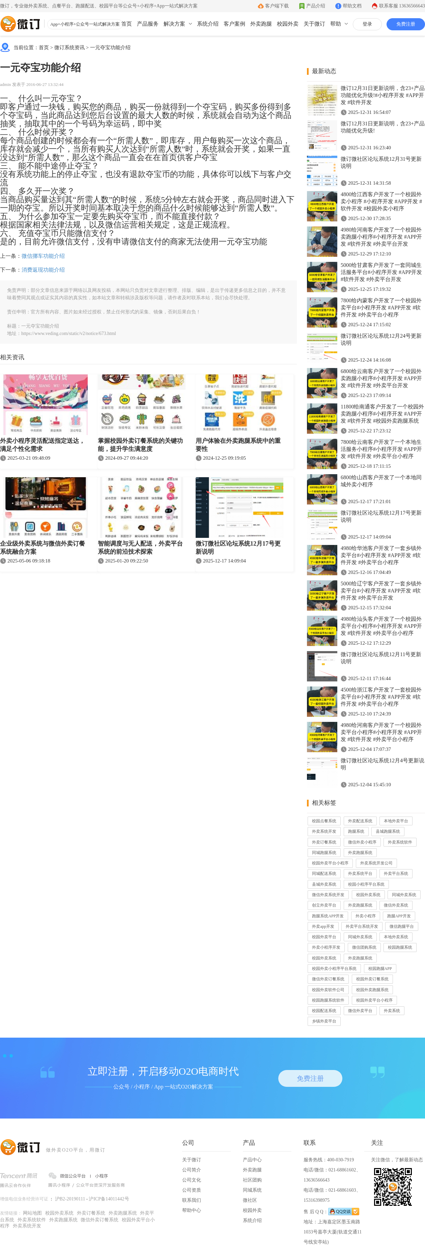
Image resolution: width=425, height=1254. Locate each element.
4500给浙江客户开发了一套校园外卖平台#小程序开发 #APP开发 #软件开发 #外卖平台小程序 (381, 697)
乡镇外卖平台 (324, 1021)
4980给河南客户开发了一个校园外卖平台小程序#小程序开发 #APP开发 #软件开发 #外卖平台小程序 (381, 732)
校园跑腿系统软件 (328, 1000)
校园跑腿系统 (400, 947)
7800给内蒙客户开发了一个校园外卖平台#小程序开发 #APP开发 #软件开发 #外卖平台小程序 (381, 307)
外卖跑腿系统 (360, 852)
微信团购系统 (364, 947)
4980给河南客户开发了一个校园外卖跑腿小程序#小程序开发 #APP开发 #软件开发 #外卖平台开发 (381, 237)
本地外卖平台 (396, 821)
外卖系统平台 (360, 873)
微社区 (250, 1200)
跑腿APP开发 (399, 916)
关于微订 (314, 24)
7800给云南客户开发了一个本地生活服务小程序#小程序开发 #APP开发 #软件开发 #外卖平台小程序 (381, 449)
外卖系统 (392, 1010)
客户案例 (234, 24)
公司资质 (191, 1190)
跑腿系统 (356, 831)
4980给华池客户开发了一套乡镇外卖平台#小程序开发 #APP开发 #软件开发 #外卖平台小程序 (381, 555)
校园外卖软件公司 (328, 989)
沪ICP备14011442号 (109, 1198)
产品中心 (252, 1159)
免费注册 (405, 24)
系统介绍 (208, 24)
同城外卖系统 (404, 894)
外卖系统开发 (324, 831)
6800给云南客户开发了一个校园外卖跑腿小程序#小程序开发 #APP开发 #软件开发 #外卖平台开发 (381, 378)
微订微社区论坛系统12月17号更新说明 (238, 547)
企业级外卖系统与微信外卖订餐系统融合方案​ (42, 547)
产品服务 (148, 24)
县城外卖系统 (324, 884)
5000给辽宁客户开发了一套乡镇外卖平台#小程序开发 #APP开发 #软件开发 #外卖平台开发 (381, 591)
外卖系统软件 (400, 842)
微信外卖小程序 (362, 842)
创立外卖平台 (324, 905)
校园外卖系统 (368, 894)
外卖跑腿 (261, 24)
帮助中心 (191, 1210)
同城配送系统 (324, 873)
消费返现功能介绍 (43, 270)
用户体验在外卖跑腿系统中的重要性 (238, 444)
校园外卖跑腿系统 (372, 989)
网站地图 (32, 1213)
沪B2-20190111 (70, 1198)
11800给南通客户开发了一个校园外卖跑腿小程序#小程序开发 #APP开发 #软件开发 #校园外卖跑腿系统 (382, 414)
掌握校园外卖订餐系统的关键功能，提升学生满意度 (140, 444)
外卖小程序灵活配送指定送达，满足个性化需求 (42, 444)
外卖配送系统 (360, 821)
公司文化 (191, 1180)
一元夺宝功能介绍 (110, 47)
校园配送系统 (324, 1010)
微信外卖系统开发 (328, 894)
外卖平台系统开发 (362, 926)
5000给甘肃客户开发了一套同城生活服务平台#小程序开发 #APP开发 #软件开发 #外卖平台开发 (381, 272)
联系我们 (191, 1200)
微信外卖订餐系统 (328, 979)
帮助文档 (352, 5)
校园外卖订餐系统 (372, 979)
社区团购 (252, 1180)
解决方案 (174, 24)
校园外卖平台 (324, 937)
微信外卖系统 (396, 905)
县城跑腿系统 (388, 831)
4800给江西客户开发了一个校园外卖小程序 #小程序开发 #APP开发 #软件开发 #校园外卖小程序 (381, 201)
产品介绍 (315, 5)
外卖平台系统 (396, 873)
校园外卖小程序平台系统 (334, 968)
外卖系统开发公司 (376, 863)
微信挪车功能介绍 (43, 256)
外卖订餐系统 (324, 842)
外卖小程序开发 (326, 947)
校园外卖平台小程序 (330, 863)
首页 (126, 24)
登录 (367, 24)
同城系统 (252, 1190)
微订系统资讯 (69, 47)
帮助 (335, 24)
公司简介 (191, 1169)
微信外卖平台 (360, 1010)
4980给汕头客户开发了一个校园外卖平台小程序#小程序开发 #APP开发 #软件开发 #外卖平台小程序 (381, 626)
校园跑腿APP (380, 968)
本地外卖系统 (396, 937)
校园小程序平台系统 (366, 884)
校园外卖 (288, 24)
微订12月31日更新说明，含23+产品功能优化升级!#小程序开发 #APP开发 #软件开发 (383, 95)
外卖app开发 (323, 926)
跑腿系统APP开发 (328, 916)
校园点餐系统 (324, 821)
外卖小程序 (366, 916)
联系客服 (402, 5)
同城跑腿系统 (324, 852)
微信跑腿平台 (402, 926)
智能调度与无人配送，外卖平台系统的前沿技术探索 (140, 547)
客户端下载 (277, 5)
